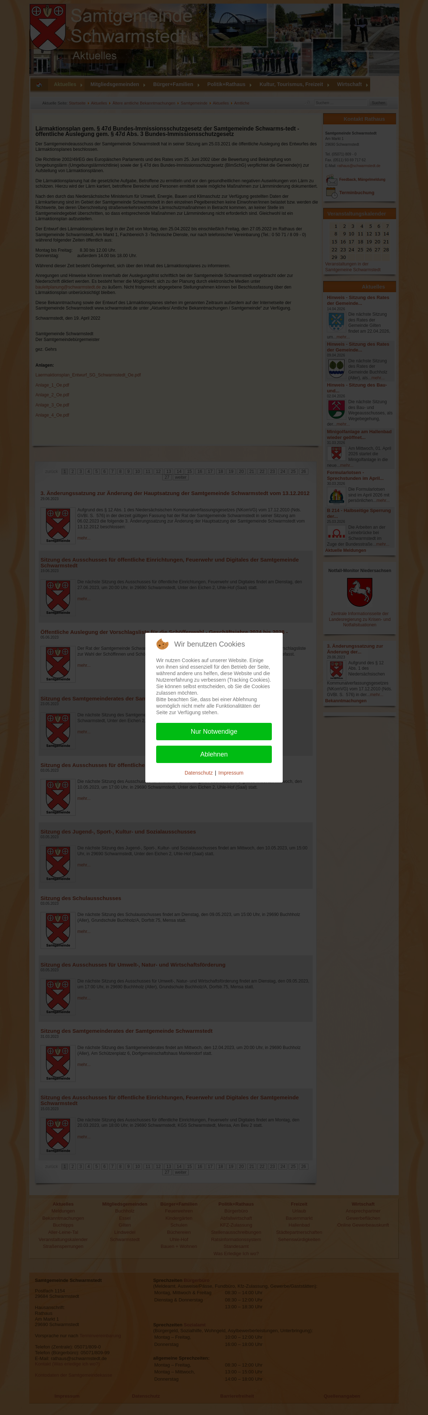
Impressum (230, 773)
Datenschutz (199, 773)
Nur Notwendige (214, 731)
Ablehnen (214, 754)
